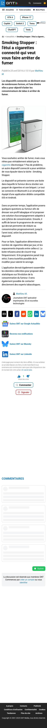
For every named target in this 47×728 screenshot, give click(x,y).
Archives (38, 713)
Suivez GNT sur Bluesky (20, 344)
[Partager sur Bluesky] (42, 314)
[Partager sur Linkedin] (36, 314)
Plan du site (25, 713)
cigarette (6, 165)
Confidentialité (31, 710)
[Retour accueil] (12, 3)
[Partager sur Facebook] (17, 314)
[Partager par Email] (4, 314)
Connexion (37, 3)
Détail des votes (23, 379)
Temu (32, 23)
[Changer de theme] (45, 3)
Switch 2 (20, 23)
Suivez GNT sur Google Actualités (25, 323)
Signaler (23, 392)
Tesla (28, 29)
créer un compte (27, 579)
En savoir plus (27, 370)
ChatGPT (12, 29)
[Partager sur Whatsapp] (30, 314)
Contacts (23, 706)
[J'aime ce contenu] (19, 376)
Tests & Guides (23, 10)
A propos (9, 706)
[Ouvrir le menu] (2, 3)
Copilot (7, 23)
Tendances (11, 713)
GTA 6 (10, 17)
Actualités (8, 10)
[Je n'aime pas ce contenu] (28, 376)
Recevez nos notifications (21, 334)
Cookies (42, 710)
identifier (23, 582)
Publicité (37, 706)
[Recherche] (29, 3)
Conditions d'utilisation (13, 710)
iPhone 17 (26, 17)
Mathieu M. (21, 293)
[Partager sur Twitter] (10, 314)
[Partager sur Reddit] (23, 314)
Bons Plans (39, 10)
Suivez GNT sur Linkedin (21, 354)
